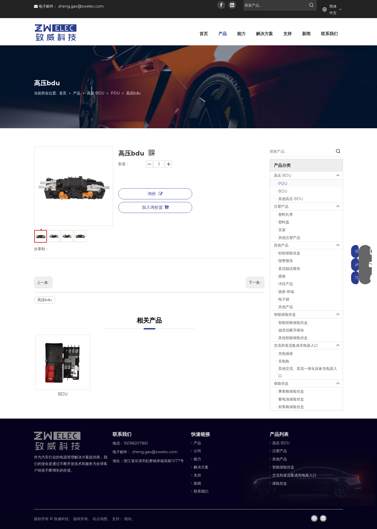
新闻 (197, 483)
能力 (197, 459)
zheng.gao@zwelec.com (81, 6)
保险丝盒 (308, 383)
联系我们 (201, 491)
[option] (62, 366)
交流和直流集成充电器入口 (308, 345)
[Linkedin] (232, 5)
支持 (197, 475)
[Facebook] (221, 5)
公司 (197, 450)
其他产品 (308, 245)
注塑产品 (308, 206)
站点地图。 (102, 518)
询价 (155, 193)
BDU (63, 394)
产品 (197, 443)
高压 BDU (308, 175)
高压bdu (44, 299)
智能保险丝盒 (308, 314)
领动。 (129, 518)
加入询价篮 (155, 207)
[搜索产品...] (274, 5)
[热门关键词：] (311, 5)
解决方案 (201, 467)
